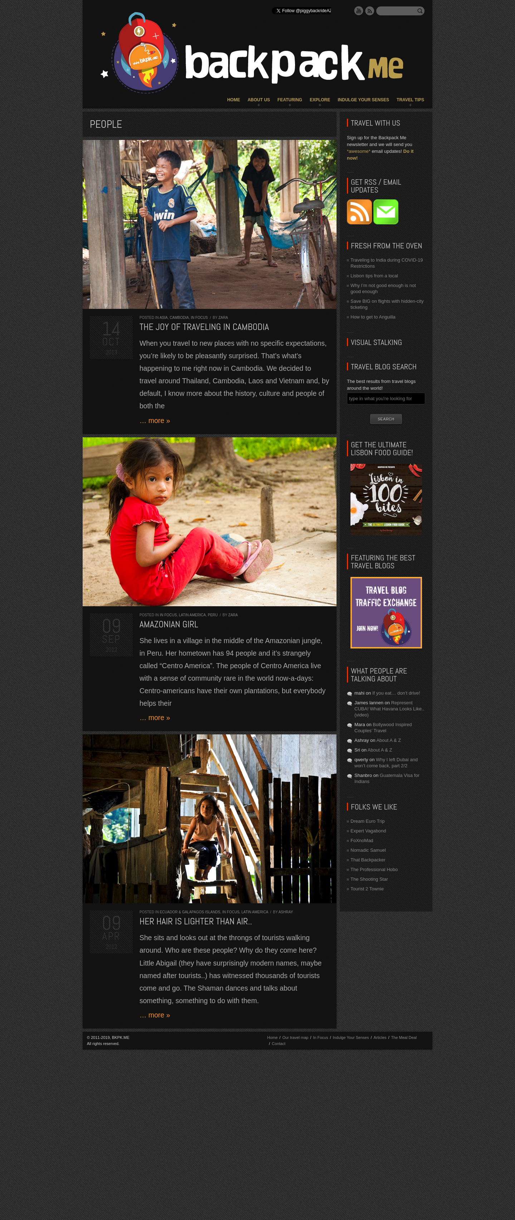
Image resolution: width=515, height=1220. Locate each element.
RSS (369, 10)
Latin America (192, 615)
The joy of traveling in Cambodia (204, 327)
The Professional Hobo (374, 869)
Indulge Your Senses (363, 99)
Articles (379, 1037)
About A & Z (388, 740)
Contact (278, 1043)
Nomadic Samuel (368, 850)
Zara (223, 318)
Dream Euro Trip (367, 821)
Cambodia (179, 318)
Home (233, 99)
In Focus (199, 318)
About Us (258, 99)
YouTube (358, 10)
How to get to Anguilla (373, 317)
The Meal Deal (404, 1037)
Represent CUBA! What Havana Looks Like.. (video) (389, 709)
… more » (154, 420)
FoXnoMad (361, 840)
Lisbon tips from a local (374, 275)
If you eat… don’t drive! (396, 693)
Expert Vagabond (368, 830)
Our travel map (295, 1037)
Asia (164, 318)
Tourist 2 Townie (367, 888)
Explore (320, 99)
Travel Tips (410, 99)
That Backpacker (368, 859)
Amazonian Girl (168, 624)
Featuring (290, 99)
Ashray (286, 912)
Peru (213, 615)
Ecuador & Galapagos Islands (190, 912)
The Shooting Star (369, 879)
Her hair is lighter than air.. (195, 921)
